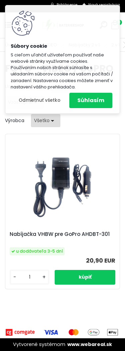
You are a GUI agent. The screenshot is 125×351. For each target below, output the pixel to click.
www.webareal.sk (89, 344)
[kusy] (29, 277)
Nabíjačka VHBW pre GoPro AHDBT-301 (60, 234)
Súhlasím (90, 100)
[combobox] (45, 120)
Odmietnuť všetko (39, 100)
